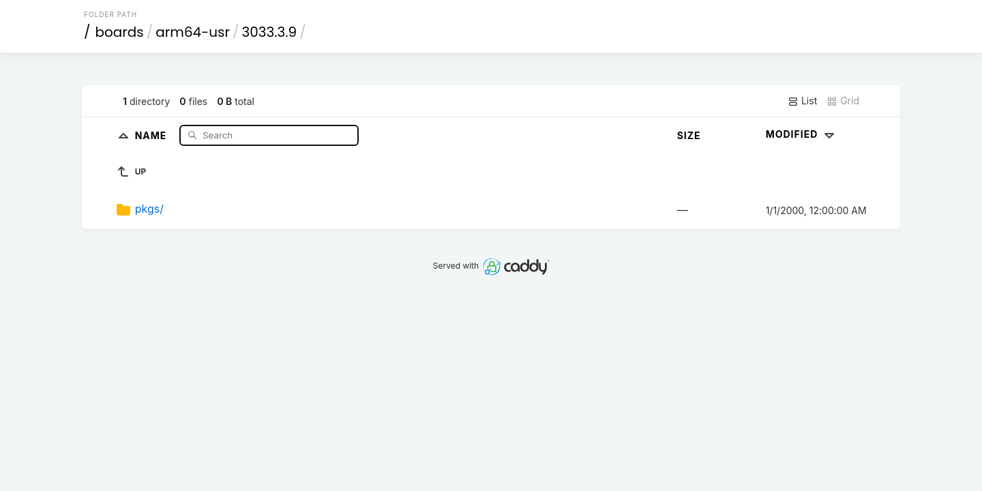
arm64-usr (192, 32)
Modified (801, 134)
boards (119, 32)
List (802, 101)
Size (689, 135)
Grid (843, 101)
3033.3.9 (269, 32)
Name (152, 134)
